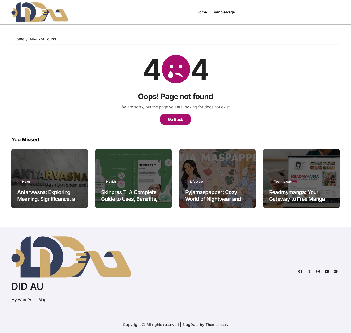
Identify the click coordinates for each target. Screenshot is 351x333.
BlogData (190, 324)
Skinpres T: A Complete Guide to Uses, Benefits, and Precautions (129, 199)
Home (201, 12)
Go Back (175, 119)
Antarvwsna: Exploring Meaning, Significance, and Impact (49, 199)
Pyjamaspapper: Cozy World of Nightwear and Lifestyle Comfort (213, 199)
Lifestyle (196, 181)
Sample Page (224, 12)
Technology (283, 181)
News (26, 181)
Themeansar (216, 324)
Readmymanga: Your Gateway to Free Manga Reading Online (297, 199)
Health (111, 181)
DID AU (27, 286)
